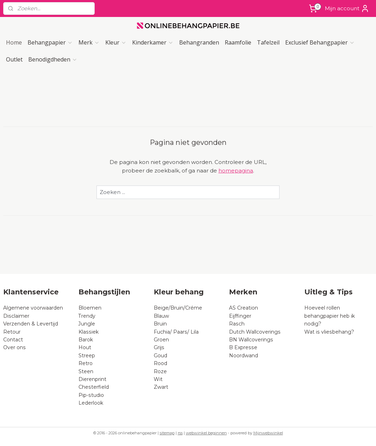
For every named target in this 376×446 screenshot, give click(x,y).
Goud (160, 355)
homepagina (235, 170)
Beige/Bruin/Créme (178, 308)
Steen (85, 371)
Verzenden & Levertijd (30, 324)
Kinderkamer (153, 42)
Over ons (14, 347)
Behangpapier (50, 42)
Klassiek (88, 332)
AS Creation (243, 308)
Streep (86, 355)
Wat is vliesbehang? (329, 332)
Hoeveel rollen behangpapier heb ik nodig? (329, 316)
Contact (13, 339)
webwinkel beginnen (206, 432)
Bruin (160, 324)
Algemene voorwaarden (33, 308)
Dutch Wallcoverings (255, 332)
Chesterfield (94, 387)
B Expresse (243, 347)
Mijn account (347, 8)
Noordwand (243, 355)
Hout (84, 347)
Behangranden (199, 42)
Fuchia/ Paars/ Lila (176, 332)
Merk (89, 42)
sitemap (167, 432)
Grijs (159, 347)
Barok (85, 339)
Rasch (237, 324)
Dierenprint (92, 379)
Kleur (116, 42)
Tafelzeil (268, 42)
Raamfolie (238, 42)
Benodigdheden (52, 59)
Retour (11, 332)
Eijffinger (240, 316)
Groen (161, 339)
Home (14, 42)
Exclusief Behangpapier (320, 42)
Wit (158, 379)
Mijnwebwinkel (268, 432)
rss (180, 432)
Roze (160, 371)
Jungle (86, 324)
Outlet (14, 59)
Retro (85, 363)
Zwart (161, 387)
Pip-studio (91, 395)
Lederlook (90, 403)
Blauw (161, 316)
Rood (160, 363)
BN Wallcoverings (251, 339)
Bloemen (89, 308)
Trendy (86, 316)
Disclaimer (16, 316)
